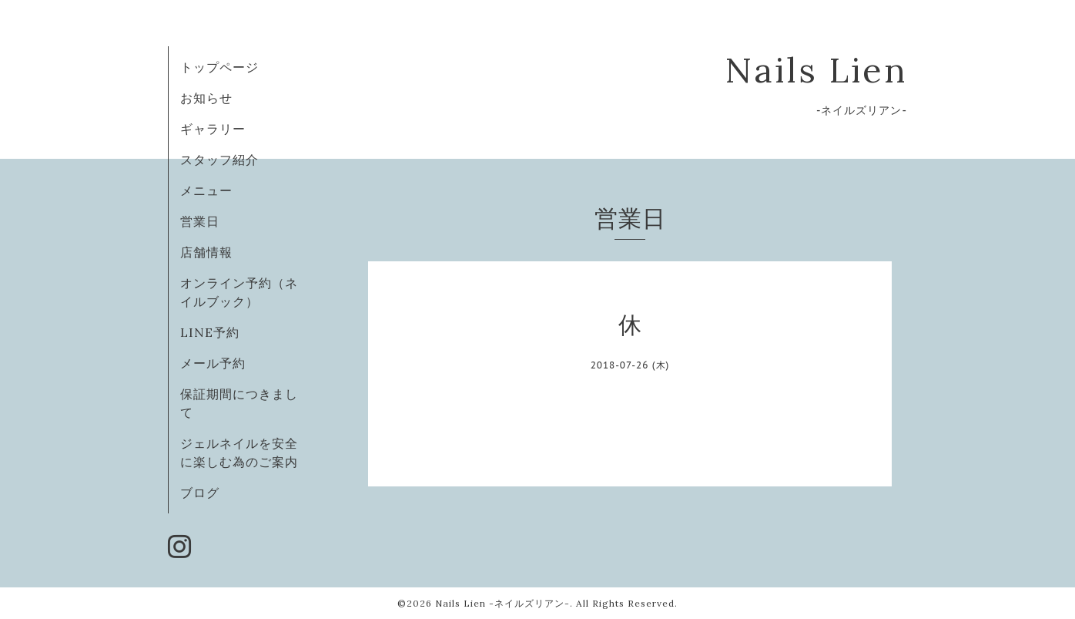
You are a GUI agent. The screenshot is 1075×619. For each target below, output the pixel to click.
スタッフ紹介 (219, 159)
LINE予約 (209, 332)
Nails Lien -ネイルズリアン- (502, 603)
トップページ (219, 67)
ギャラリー (213, 128)
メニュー (206, 190)
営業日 (199, 221)
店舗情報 (206, 252)
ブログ (199, 492)
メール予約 (213, 363)
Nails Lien (816, 70)
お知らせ (206, 98)
